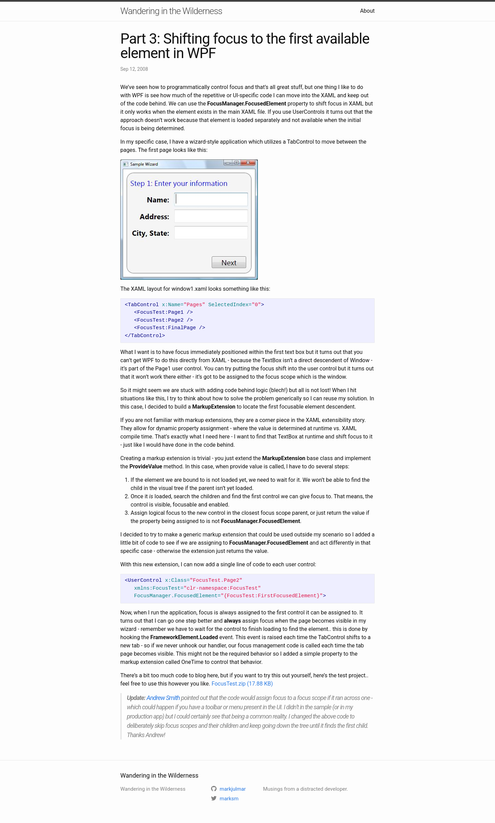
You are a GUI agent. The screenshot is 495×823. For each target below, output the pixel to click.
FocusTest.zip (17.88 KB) (242, 683)
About (367, 11)
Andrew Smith (163, 697)
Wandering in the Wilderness (171, 11)
